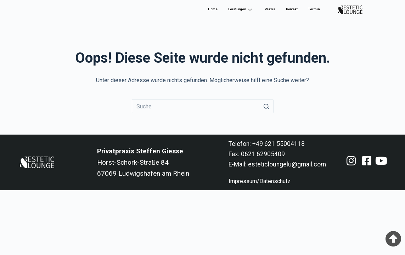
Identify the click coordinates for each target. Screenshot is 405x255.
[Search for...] (203, 106)
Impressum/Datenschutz (260, 181)
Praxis (270, 9)
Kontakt (292, 9)
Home (213, 9)
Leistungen (240, 9)
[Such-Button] (266, 106)
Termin (314, 9)
